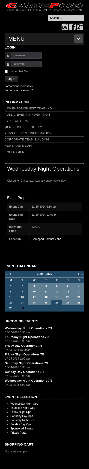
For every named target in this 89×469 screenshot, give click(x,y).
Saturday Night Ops (22, 420)
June (41, 274)
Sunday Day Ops (20, 424)
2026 (49, 274)
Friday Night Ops (20, 412)
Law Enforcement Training (28, 108)
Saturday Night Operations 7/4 (26, 363)
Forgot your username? (19, 86)
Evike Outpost (17, 121)
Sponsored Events (21, 428)
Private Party (18, 432)
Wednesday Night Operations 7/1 (28, 328)
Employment (15, 152)
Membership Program (23, 127)
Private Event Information (28, 133)
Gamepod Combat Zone (46, 239)
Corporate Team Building (27, 139)
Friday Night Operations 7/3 (24, 354)
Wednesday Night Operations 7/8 (28, 380)
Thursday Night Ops (22, 407)
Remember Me (18, 71)
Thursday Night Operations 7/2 (27, 337)
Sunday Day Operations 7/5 (24, 372)
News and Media (18, 145)
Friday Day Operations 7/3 (23, 345)
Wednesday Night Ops (24, 403)
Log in (11, 78)
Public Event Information (27, 114)
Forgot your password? (19, 90)
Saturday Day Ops (21, 416)
